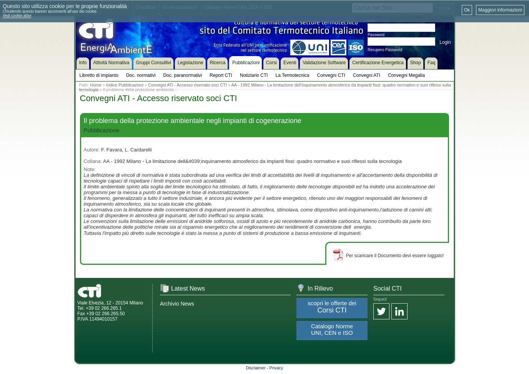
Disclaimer (255, 368)
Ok (467, 10)
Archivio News (177, 304)
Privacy (276, 368)
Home (95, 85)
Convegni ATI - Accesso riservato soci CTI (187, 85)
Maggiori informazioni (500, 10)
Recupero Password (385, 50)
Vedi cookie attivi (17, 15)
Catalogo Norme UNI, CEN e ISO (332, 329)
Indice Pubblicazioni (124, 85)
